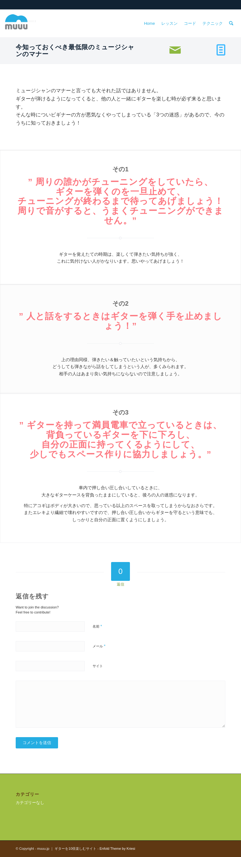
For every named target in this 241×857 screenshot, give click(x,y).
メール (99, 646)
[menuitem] (149, 23)
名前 (97, 626)
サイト (98, 666)
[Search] (231, 23)
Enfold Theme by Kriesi (117, 848)
